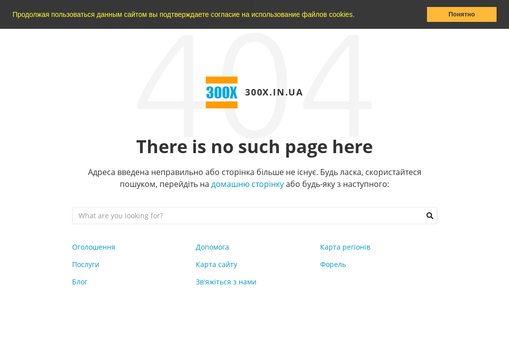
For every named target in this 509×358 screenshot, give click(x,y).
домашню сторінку (247, 184)
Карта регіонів (345, 247)
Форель (333, 264)
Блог (79, 281)
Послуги (85, 264)
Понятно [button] (461, 14)
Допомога (212, 247)
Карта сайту (216, 264)
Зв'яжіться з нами (226, 281)
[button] (357, 15)
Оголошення (93, 247)
